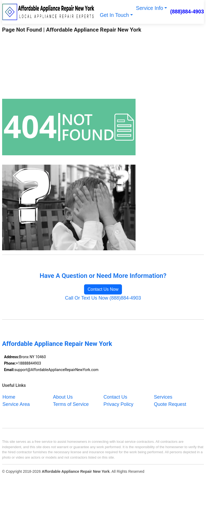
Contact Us (115, 396)
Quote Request (170, 404)
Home (8, 396)
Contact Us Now (103, 289)
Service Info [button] (149, 8)
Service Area (16, 404)
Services (163, 396)
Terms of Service (71, 404)
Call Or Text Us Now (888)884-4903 (103, 298)
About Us (63, 396)
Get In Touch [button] (114, 15)
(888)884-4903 (187, 11)
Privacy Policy (118, 404)
